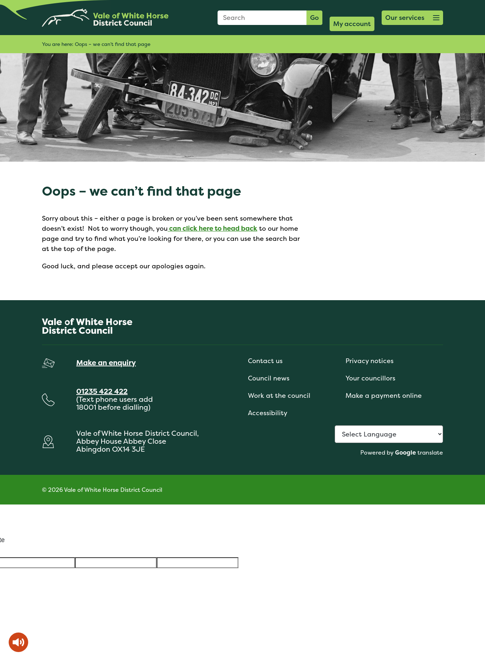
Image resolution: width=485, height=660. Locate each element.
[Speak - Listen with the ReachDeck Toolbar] (18, 642)
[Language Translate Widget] (389, 434)
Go (314, 17)
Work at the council (279, 395)
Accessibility (267, 412)
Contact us (265, 360)
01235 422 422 (102, 391)
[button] (412, 17)
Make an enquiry (106, 362)
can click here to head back (212, 228)
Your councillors (370, 378)
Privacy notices (369, 360)
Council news (268, 378)
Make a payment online (383, 395)
